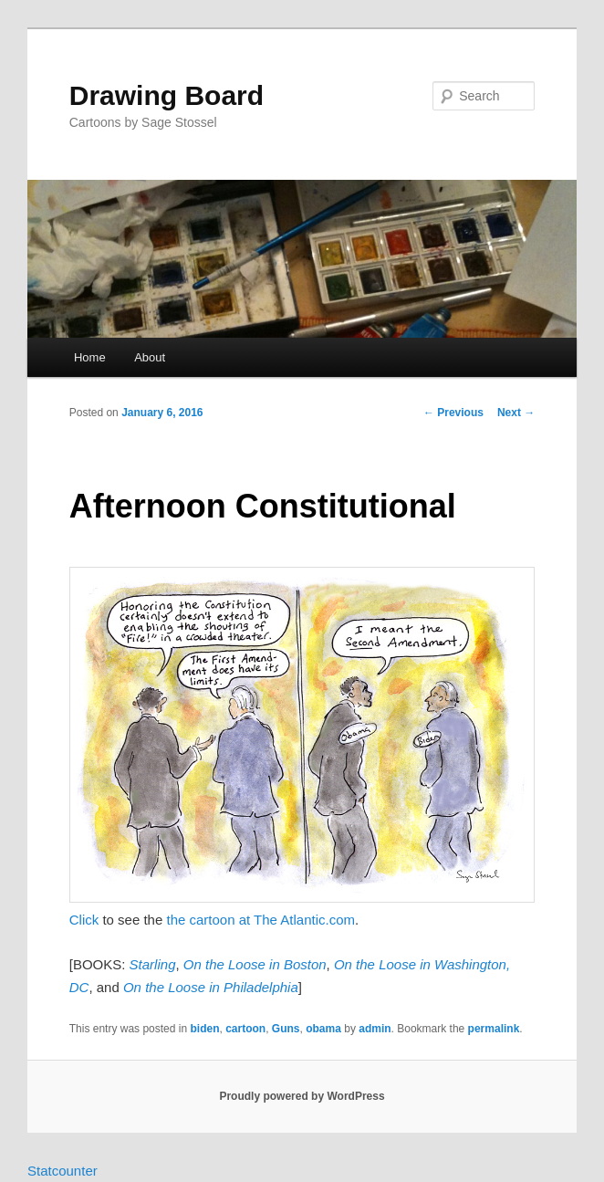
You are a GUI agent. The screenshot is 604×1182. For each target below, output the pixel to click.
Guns (286, 1028)
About (149, 357)
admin (375, 1028)
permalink (494, 1028)
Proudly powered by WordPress (301, 1096)
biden (204, 1028)
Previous (453, 412)
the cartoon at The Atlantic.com (260, 919)
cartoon (245, 1028)
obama (323, 1028)
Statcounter (62, 1170)
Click (84, 919)
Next (516, 412)
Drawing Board (166, 95)
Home (90, 357)
